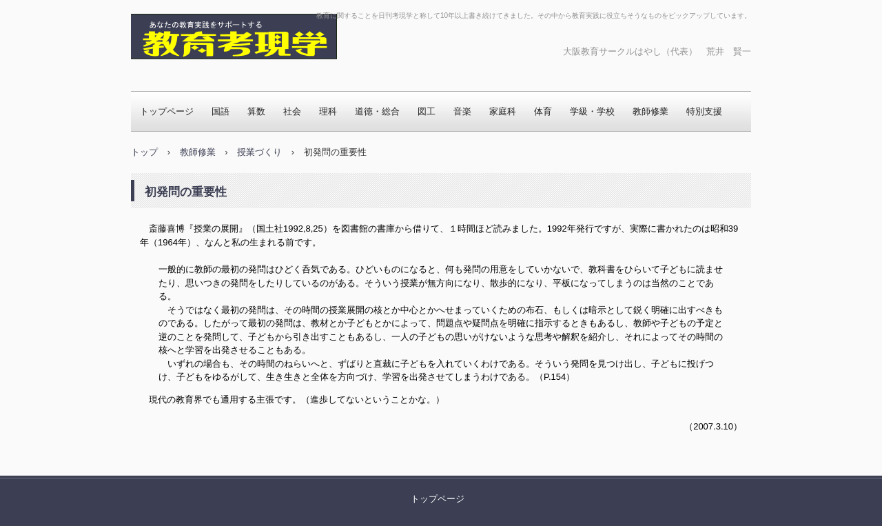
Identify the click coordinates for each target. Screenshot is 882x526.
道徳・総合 (377, 111)
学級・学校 (592, 111)
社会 (292, 111)
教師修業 (650, 111)
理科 (328, 111)
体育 (543, 111)
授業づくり (259, 152)
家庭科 (502, 111)
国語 (220, 111)
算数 (256, 111)
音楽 (462, 111)
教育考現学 (175, 72)
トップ (144, 152)
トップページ (167, 111)
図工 (426, 111)
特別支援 (704, 111)
